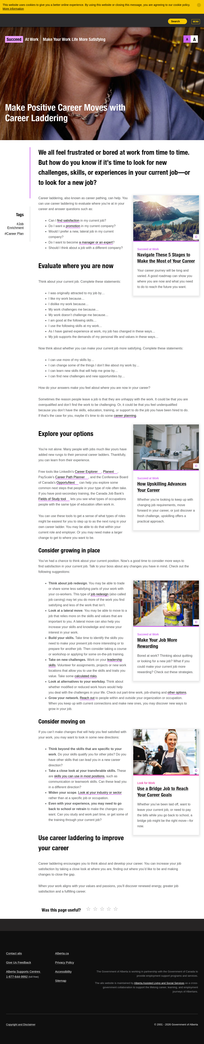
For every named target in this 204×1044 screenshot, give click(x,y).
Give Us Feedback (18, 962)
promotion (73, 226)
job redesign (100, 594)
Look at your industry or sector (100, 792)
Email (20, 193)
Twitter (20, 154)
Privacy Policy (64, 962)
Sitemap (60, 980)
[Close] (199, 5)
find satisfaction (68, 220)
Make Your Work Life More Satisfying (74, 39)
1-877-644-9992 (17, 976)
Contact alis (14, 953)
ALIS (33, 20)
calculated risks (86, 676)
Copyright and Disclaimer (20, 1024)
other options (177, 692)
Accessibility (63, 971)
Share (134, 21)
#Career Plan (14, 233)
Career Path (71, 477)
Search (175, 21)
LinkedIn (20, 180)
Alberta (13, 20)
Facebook (20, 167)
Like (152, 21)
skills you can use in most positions (79, 776)
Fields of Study (54, 499)
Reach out (87, 698)
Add (143, 21)
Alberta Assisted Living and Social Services (159, 983)
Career (88, 471)
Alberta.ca (62, 953)
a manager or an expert (96, 242)
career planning (125, 415)
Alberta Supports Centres (23, 971)
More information (13, 8)
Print (161, 21)
